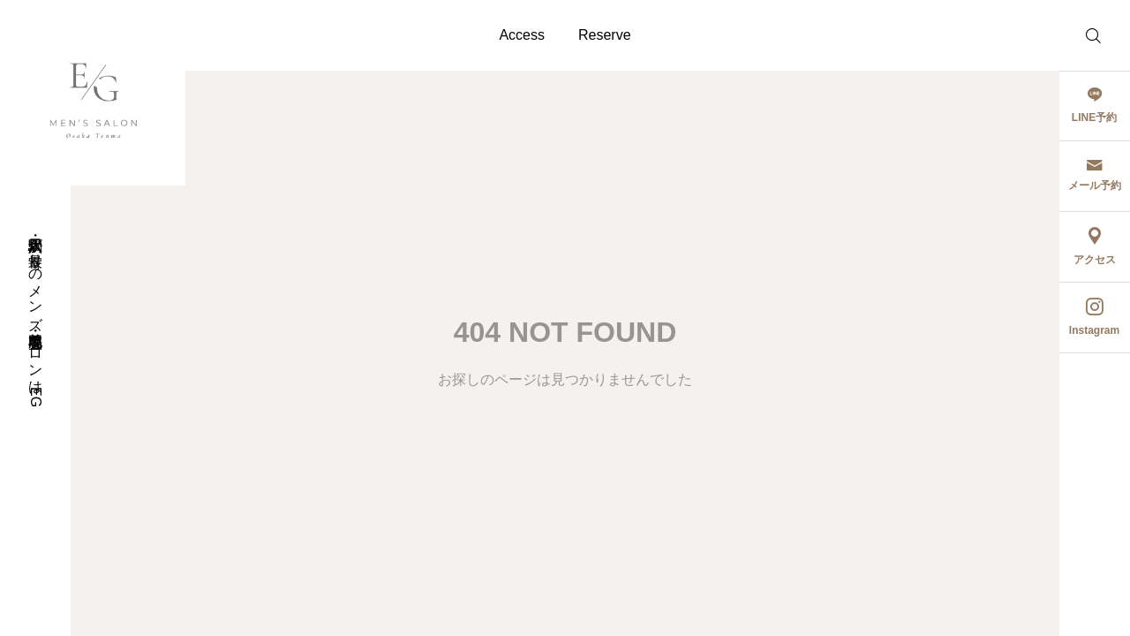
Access (522, 34)
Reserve (604, 34)
